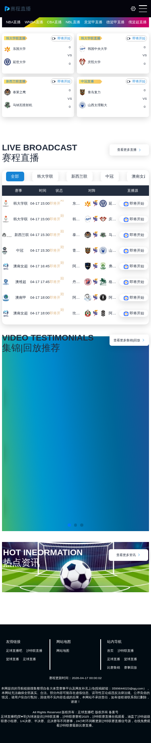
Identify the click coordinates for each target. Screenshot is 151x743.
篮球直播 (12, 659)
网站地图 (62, 651)
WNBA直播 (34, 22)
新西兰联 (79, 176)
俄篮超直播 (137, 22)
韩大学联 (45, 176)
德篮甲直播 (115, 22)
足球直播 (29, 659)
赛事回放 (130, 667)
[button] (69, 525)
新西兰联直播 (15, 81)
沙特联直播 (34, 651)
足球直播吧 (14, 651)
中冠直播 (87, 81)
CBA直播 (54, 22)
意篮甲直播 (93, 22)
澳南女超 (140, 176)
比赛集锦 (113, 667)
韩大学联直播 (15, 38)
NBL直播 (73, 22)
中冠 (109, 176)
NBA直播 (13, 22)
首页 (110, 651)
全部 (15, 176)
